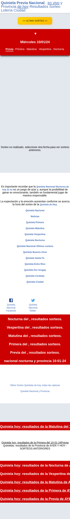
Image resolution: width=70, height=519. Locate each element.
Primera (19, 49)
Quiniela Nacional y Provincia (34, 391)
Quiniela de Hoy (48, 204)
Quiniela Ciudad (35, 282)
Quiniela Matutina (35, 228)
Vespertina (45, 49)
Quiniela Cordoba (35, 276)
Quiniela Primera (35, 222)
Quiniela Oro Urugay (35, 270)
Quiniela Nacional (35, 210)
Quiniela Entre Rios (35, 264)
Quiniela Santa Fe (35, 258)
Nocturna (58, 49)
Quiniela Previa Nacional (22, 3)
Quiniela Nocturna (35, 240)
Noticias (35, 216)
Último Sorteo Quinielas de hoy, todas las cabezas (35, 385)
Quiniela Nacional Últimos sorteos (35, 246)
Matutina (32, 49)
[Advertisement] (35, 103)
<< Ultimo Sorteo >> (35, 21)
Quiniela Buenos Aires (35, 252)
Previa (9, 49)
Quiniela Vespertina (35, 234)
